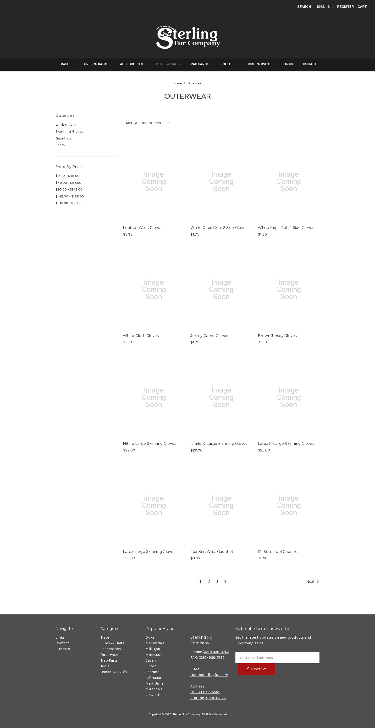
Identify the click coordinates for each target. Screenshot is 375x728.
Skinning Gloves (69, 131)
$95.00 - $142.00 (69, 189)
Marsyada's (155, 643)
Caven (150, 660)
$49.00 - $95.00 (68, 182)
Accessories (133, 64)
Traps (66, 64)
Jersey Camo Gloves (209, 335)
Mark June (154, 683)
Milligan (152, 649)
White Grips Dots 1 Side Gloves (286, 227)
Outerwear (168, 64)
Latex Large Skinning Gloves (149, 551)
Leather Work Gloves (142, 227)
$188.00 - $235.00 (70, 203)
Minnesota (154, 654)
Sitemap (62, 649)
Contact (309, 64)
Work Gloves (65, 124)
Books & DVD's (259, 64)
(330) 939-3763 (216, 651)
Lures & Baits (96, 64)
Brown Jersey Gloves (277, 335)
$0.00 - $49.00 (67, 175)
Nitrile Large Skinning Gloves (149, 443)
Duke (149, 637)
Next (312, 581)
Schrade (152, 672)
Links (288, 64)
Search (304, 6)
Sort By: (131, 123)
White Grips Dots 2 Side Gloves (219, 227)
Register (345, 6)
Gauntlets (63, 138)
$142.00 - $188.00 (69, 196)
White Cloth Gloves (141, 335)
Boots (60, 145)
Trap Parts (200, 64)
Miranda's (153, 689)
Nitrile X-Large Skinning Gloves (219, 443)
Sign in (324, 6)
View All (152, 695)
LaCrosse (153, 677)
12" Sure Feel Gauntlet (278, 551)
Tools (228, 64)
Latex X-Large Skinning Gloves (286, 443)
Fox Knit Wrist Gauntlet (211, 551)
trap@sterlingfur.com (209, 674)
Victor (150, 666)
